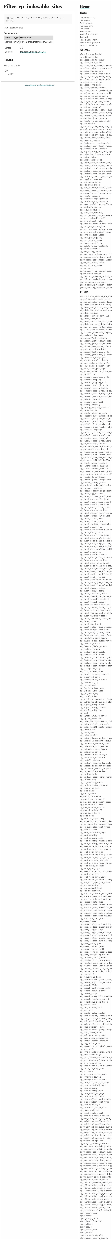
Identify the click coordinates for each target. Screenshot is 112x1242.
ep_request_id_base (90, 977)
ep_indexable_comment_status (95, 741)
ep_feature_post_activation (95, 143)
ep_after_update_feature (93, 87)
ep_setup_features (90, 210)
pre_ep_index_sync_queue (93, 282)
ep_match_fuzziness (90, 796)
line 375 (42, 51)
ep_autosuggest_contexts (93, 338)
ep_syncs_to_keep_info (92, 1068)
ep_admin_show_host (90, 318)
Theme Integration (90, 42)
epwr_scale (86, 1227)
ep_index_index (88, 157)
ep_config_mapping (90, 404)
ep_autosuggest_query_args (94, 352)
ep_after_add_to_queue (92, 60)
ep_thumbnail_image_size (93, 1107)
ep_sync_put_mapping (91, 237)
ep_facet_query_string (92, 591)
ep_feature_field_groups (93, 646)
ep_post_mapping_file (91, 838)
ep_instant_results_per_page (95, 173)
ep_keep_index (87, 791)
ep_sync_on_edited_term (93, 226)
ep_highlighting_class (92, 704)
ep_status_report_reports (94, 1040)
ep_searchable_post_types (94, 1002)
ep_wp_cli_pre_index (91, 265)
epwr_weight (86, 1232)
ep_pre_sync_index (90, 185)
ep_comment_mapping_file (93, 382)
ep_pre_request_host (91, 888)
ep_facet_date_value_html (94, 510)
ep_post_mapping (88, 835)
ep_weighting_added (90, 251)
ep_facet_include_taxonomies (95, 524)
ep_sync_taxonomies (90, 1063)
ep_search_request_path (93, 990)
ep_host (84, 713)
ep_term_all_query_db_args (94, 1082)
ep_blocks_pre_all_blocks (94, 360)
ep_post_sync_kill (90, 874)
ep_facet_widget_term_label (95, 632)
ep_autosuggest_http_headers (95, 343)
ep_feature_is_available (93, 652)
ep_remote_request (90, 196)
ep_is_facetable (88, 774)
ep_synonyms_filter (90, 1077)
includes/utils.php (28, 51)
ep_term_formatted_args (93, 1085)
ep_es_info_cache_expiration (95, 485)
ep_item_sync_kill (90, 788)
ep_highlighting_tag (91, 710)
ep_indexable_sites (90, 752)
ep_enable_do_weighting (93, 477)
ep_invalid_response (91, 179)
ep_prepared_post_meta (92, 918)
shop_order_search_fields (94, 1238)
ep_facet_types (88, 621)
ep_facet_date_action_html (94, 499)
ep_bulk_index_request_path (95, 366)
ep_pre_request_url (90, 890)
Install (84, 37)
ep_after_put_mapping (91, 71)
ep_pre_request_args (91, 885)
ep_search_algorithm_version (95, 982)
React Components (89, 40)
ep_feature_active (90, 643)
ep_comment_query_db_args (94, 385)
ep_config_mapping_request (94, 407)
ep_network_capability (92, 818)
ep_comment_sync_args (91, 399)
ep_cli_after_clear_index (94, 96)
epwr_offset (86, 1224)
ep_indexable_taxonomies (93, 757)
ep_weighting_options (91, 1140)
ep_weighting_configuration (95, 1121)
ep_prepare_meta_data (91, 902)
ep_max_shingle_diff (91, 810)
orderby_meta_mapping (91, 1235)
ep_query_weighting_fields (94, 954)
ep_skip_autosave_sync (92, 1027)
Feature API (86, 26)
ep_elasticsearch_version (94, 468)
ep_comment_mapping (90, 379)
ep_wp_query (86, 268)
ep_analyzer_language (91, 335)
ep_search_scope (88, 993)
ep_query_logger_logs (91, 929)
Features (84, 28)
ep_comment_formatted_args (94, 377)
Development (86, 23)
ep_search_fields (89, 985)
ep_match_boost (88, 793)
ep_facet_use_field (90, 624)
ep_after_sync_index (91, 85)
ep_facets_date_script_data (95, 137)
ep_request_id (87, 974)
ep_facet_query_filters (93, 588)
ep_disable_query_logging (94, 438)
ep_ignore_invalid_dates (93, 716)
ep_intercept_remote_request (95, 768)
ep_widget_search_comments (94, 1143)
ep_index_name (87, 732)
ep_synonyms (86, 1071)
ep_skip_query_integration (94, 1038)
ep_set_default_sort (91, 1007)
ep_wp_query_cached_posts (94, 1179)
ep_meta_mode (87, 815)
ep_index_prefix (88, 735)
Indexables (86, 31)
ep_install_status (90, 760)
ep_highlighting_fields (93, 707)
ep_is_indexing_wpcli (91, 782)
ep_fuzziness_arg (89, 682)
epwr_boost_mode (88, 1213)
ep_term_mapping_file (91, 1090)
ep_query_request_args (92, 946)
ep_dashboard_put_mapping (94, 118)
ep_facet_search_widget (93, 602)
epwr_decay (86, 1215)
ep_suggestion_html (90, 1043)
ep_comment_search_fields (94, 388)
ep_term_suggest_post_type (94, 1102)
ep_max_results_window (92, 807)
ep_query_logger (88, 921)
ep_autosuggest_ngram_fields (95, 346)
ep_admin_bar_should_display (95, 304)
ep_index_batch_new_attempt (95, 154)
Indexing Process (89, 34)
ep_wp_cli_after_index (92, 262)
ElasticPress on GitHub (45, 85)
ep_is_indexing (88, 779)
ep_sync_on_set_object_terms (95, 232)
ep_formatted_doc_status (93, 148)
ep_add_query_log (89, 57)
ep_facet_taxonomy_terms (93, 616)
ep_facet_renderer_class (93, 593)
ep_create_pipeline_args (93, 413)
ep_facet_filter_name (91, 518)
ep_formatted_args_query (93, 679)
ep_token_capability (91, 243)
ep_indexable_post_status (94, 746)
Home (85, 6)
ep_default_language (91, 429)
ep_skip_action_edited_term (95, 1021)
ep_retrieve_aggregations (94, 198)
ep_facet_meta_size (90, 552)
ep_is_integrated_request (94, 785)
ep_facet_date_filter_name (94, 504)
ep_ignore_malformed (91, 718)
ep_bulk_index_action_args (94, 363)
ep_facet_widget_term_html (94, 629)
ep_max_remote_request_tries (95, 802)
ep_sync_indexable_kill (93, 218)
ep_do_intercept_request (93, 443)
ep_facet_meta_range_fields (95, 538)
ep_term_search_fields (92, 1096)
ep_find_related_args (91, 671)
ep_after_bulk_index (91, 62)
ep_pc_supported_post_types (95, 827)
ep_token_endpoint (90, 1110)
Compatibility (87, 17)
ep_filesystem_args (90, 668)
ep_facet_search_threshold (94, 599)
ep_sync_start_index (91, 240)
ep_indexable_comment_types (95, 743)
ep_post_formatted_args (93, 832)
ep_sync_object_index (91, 221)
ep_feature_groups (90, 649)
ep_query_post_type (90, 943)
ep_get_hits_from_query (93, 688)
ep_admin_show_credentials (94, 316)
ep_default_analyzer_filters (95, 421)
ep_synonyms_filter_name (93, 1079)
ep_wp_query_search (90, 273)
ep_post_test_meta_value (93, 877)
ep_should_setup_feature (93, 1013)
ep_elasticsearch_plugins (94, 466)
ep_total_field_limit (91, 1113)
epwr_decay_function (91, 1221)
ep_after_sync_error (91, 82)
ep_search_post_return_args (95, 988)
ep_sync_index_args (90, 1054)
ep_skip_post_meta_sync (93, 1035)
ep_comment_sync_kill (91, 402)
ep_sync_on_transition (92, 235)
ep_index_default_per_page (94, 724)
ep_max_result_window (91, 804)
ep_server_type (88, 1004)
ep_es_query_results (91, 488)
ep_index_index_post (91, 160)
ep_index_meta (87, 729)
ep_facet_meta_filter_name (94, 535)
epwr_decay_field (89, 1218)
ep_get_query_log (89, 693)
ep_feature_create (90, 140)
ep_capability (87, 374)
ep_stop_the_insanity (91, 212)
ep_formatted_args (90, 677)
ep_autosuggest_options (93, 349)
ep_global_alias (88, 696)
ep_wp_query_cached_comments (95, 1177)
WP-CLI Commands (88, 45)
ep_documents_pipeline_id (94, 449)
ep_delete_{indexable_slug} (95, 121)
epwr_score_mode (88, 1229)
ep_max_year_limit (90, 813)
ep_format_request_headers (94, 674)
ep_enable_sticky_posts (93, 482)
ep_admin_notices (89, 313)
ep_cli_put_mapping (90, 107)
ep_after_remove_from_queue (95, 73)
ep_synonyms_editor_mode (93, 1074)
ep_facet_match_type (91, 527)
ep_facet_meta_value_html (94, 560)
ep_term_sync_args (90, 1104)
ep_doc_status (87, 123)
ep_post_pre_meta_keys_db (94, 860)
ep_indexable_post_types (93, 749)
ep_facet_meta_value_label (94, 563)
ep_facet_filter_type (91, 521)
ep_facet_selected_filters (94, 604)
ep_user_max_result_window (94, 1115)
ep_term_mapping (88, 1088)
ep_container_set (89, 410)
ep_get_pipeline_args (91, 691)
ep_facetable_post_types (93, 638)
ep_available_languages (93, 357)
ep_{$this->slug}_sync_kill (95, 1207)
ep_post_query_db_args (92, 865)
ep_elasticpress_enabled (93, 463)
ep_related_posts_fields (93, 957)
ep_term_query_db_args (92, 1093)
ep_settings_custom (90, 207)
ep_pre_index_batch (90, 182)
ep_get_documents (89, 685)
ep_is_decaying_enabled (93, 771)
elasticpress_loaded (91, 54)
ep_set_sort (86, 1010)
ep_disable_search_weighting (95, 441)
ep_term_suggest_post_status (95, 1099)
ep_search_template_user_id (95, 999)
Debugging (85, 20)
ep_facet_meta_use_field (93, 554)
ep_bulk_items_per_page (93, 368)
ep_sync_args (87, 1049)
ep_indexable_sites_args (93, 754)
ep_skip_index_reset (91, 1032)
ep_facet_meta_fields (91, 532)
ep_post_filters (88, 829)
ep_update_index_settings (94, 246)
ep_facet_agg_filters (91, 493)
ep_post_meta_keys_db (91, 852)
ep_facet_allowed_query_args (95, 496)
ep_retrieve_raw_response (94, 201)
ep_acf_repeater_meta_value (95, 299)
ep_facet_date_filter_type (94, 507)
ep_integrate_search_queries (95, 766)
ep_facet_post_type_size (93, 577)
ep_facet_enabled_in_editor (95, 516)
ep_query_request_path (92, 949)
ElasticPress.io (30, 85)
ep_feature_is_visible (92, 654)
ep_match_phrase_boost (92, 799)
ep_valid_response (90, 248)
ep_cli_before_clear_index (94, 101)
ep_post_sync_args (90, 868)
